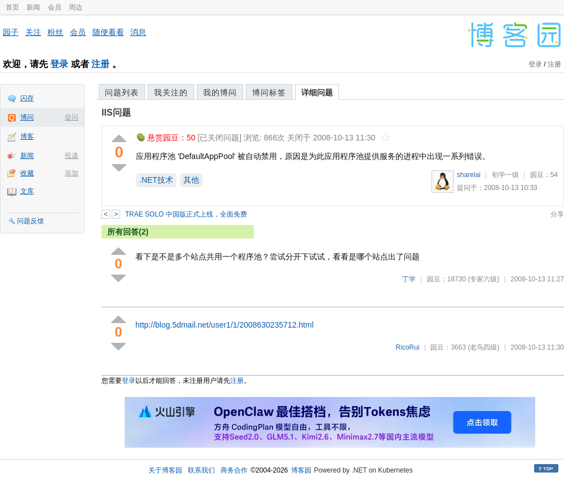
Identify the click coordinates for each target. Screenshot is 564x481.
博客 (27, 136)
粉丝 (55, 32)
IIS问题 (116, 112)
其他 (191, 179)
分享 (557, 214)
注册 (100, 64)
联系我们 (201, 470)
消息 (138, 32)
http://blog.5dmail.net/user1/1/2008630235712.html (224, 324)
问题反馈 (30, 221)
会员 (54, 7)
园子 (11, 32)
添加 (71, 173)
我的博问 (220, 92)
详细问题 (317, 92)
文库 (27, 191)
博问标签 (269, 92)
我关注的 (171, 92)
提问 (71, 117)
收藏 (27, 173)
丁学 (409, 279)
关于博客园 (165, 470)
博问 (27, 117)
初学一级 (505, 175)
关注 (33, 32)
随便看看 (108, 32)
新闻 (33, 7)
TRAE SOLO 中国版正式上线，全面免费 (186, 214)
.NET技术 (156, 179)
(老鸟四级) (483, 347)
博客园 (301, 470)
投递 (71, 156)
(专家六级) (483, 279)
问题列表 (122, 92)
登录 (59, 64)
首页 (12, 7)
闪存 (27, 98)
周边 (75, 7)
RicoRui (408, 347)
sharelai (469, 175)
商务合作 (234, 470)
